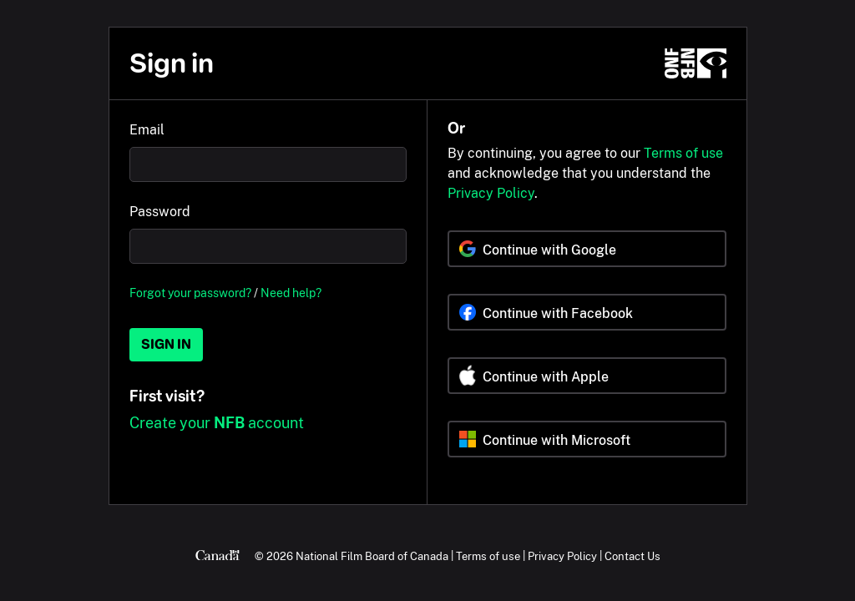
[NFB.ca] (695, 63)
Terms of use (683, 153)
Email (146, 130)
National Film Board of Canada (372, 556)
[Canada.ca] (217, 556)
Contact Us (632, 556)
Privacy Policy (491, 193)
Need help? (291, 292)
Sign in (166, 344)
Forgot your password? (190, 292)
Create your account (216, 423)
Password (159, 212)
